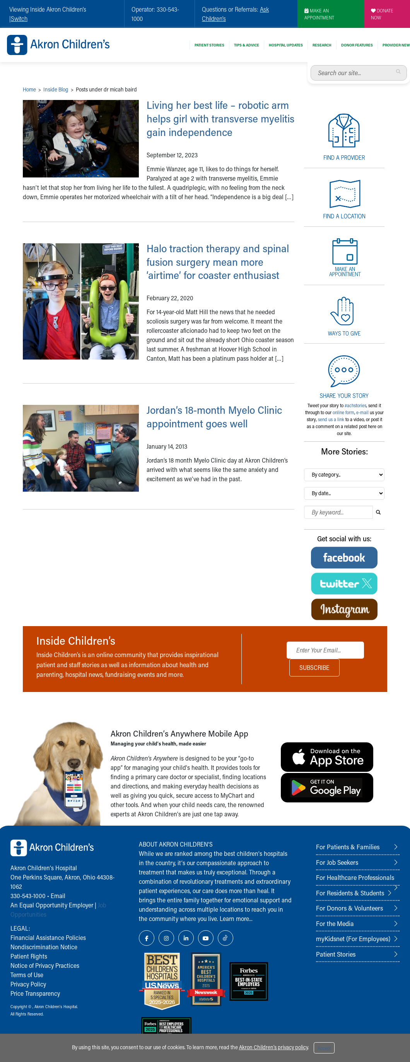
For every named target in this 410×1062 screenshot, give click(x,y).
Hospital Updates (286, 45)
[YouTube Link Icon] (206, 938)
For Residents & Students (350, 892)
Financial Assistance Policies (48, 937)
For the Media (335, 923)
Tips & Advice (246, 45)
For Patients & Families (347, 846)
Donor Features (357, 45)
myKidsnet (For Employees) (353, 938)
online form (343, 412)
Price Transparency (35, 993)
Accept (324, 1048)
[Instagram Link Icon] (166, 938)
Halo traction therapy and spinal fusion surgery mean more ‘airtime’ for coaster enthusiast (211, 268)
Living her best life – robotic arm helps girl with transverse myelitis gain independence (217, 118)
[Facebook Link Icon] (146, 938)
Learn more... (236, 918)
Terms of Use (26, 975)
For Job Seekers (337, 862)
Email (58, 896)
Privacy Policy (28, 984)
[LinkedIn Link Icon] (186, 938)
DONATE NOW (382, 14)
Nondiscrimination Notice (43, 947)
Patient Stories (209, 45)
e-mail (362, 412)
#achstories (355, 405)
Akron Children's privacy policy (273, 1047)
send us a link (331, 419)
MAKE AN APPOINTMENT (319, 14)
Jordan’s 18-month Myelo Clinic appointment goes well (219, 430)
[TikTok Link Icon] (225, 938)
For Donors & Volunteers (349, 908)
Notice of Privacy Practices (44, 965)
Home (29, 89)
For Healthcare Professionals (355, 877)
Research (322, 45)
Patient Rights (28, 956)
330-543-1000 (28, 896)
